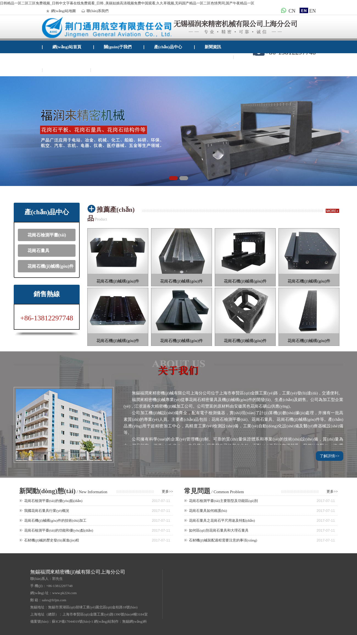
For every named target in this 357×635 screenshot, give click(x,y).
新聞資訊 (213, 47)
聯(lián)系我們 (94, 11)
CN (287, 11)
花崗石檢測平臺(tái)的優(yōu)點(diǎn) (53, 501)
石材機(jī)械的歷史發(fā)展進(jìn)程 (51, 540)
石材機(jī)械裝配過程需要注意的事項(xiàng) (223, 540)
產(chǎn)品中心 (168, 47)
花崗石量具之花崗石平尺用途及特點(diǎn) (222, 520)
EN (308, 11)
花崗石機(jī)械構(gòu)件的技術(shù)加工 (55, 520)
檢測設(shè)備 (256, 57)
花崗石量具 (38, 250)
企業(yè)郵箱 (112, 70)
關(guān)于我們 (118, 47)
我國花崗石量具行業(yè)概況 (46, 511)
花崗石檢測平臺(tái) (46, 235)
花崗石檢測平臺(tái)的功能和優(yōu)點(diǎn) (58, 530)
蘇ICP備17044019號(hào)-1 (72, 621)
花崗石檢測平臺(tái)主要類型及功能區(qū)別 (223, 501)
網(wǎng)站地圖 (60, 11)
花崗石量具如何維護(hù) (208, 511)
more (332, 211)
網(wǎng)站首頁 (66, 47)
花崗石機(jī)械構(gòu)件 (50, 266)
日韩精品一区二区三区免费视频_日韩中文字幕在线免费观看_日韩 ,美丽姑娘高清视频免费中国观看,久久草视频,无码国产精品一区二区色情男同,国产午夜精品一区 (127, 3)
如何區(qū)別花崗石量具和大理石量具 (219, 530)
